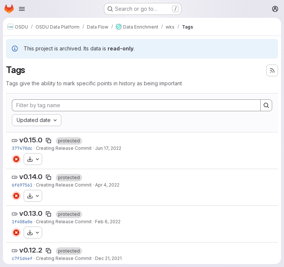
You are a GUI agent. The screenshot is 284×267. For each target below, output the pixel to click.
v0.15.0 (31, 140)
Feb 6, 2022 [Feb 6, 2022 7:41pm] (108, 221)
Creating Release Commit (64, 148)
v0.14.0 (31, 176)
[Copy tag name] (48, 140)
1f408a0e (22, 221)
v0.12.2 (31, 250)
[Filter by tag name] (136, 105)
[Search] (266, 105)
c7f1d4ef (22, 258)
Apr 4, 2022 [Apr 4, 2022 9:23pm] (107, 185)
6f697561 (22, 185)
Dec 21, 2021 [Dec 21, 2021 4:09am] (108, 258)
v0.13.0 (31, 213)
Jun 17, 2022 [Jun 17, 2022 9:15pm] (108, 148)
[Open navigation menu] (22, 9)
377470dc (22, 148)
